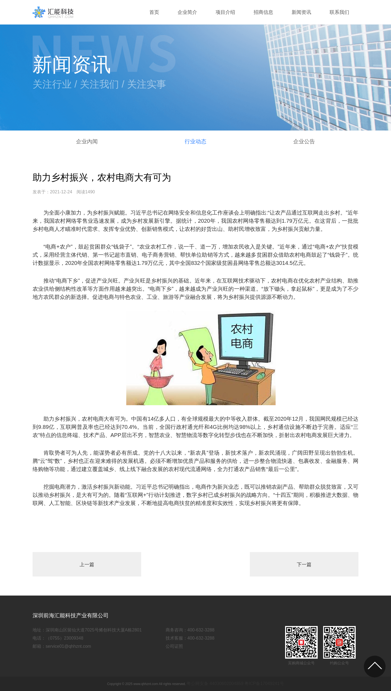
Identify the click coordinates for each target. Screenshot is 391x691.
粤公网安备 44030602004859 (215, 683)
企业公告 (304, 141)
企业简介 (187, 12)
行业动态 (195, 141)
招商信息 (263, 12)
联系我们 (339, 12)
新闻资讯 (301, 12)
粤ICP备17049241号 (264, 683)
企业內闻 (87, 141)
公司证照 (174, 646)
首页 (154, 12)
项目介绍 (225, 12)
